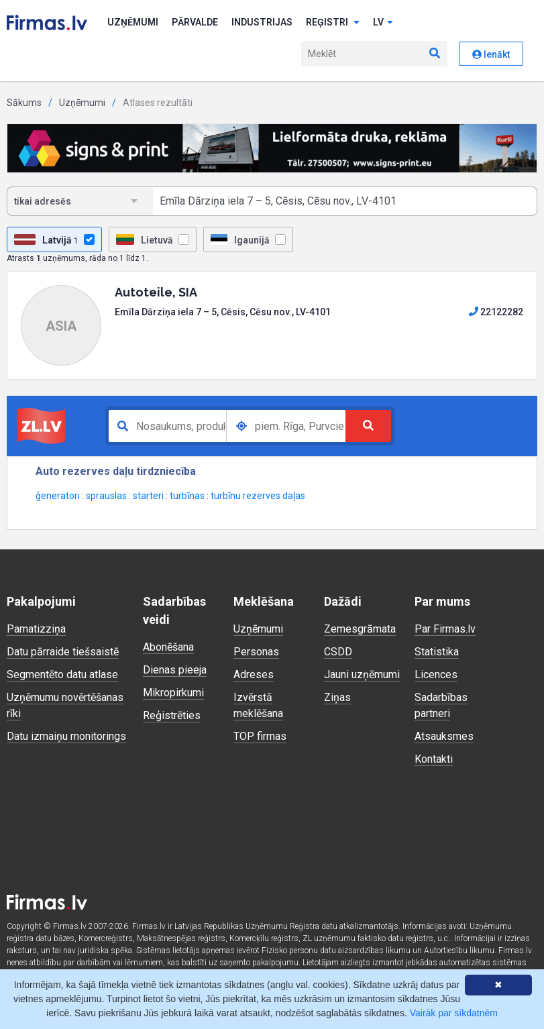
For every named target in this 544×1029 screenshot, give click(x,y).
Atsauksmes (444, 736)
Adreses (253, 674)
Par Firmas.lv (445, 628)
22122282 (496, 312)
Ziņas (337, 697)
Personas (256, 651)
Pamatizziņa (36, 628)
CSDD (338, 651)
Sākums (24, 102)
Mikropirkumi (173, 692)
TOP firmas (259, 736)
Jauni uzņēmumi (362, 674)
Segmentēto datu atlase (62, 674)
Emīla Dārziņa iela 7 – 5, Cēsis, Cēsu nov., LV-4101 (223, 312)
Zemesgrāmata (360, 628)
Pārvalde (195, 22)
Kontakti (434, 759)
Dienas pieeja (175, 669)
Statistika (437, 651)
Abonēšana (168, 647)
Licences (436, 674)
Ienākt (491, 54)
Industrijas (261, 22)
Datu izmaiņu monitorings (66, 736)
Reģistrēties (172, 715)
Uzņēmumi (132, 22)
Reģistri (333, 22)
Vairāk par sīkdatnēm (454, 1013)
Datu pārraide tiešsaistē (63, 651)
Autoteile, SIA (156, 292)
